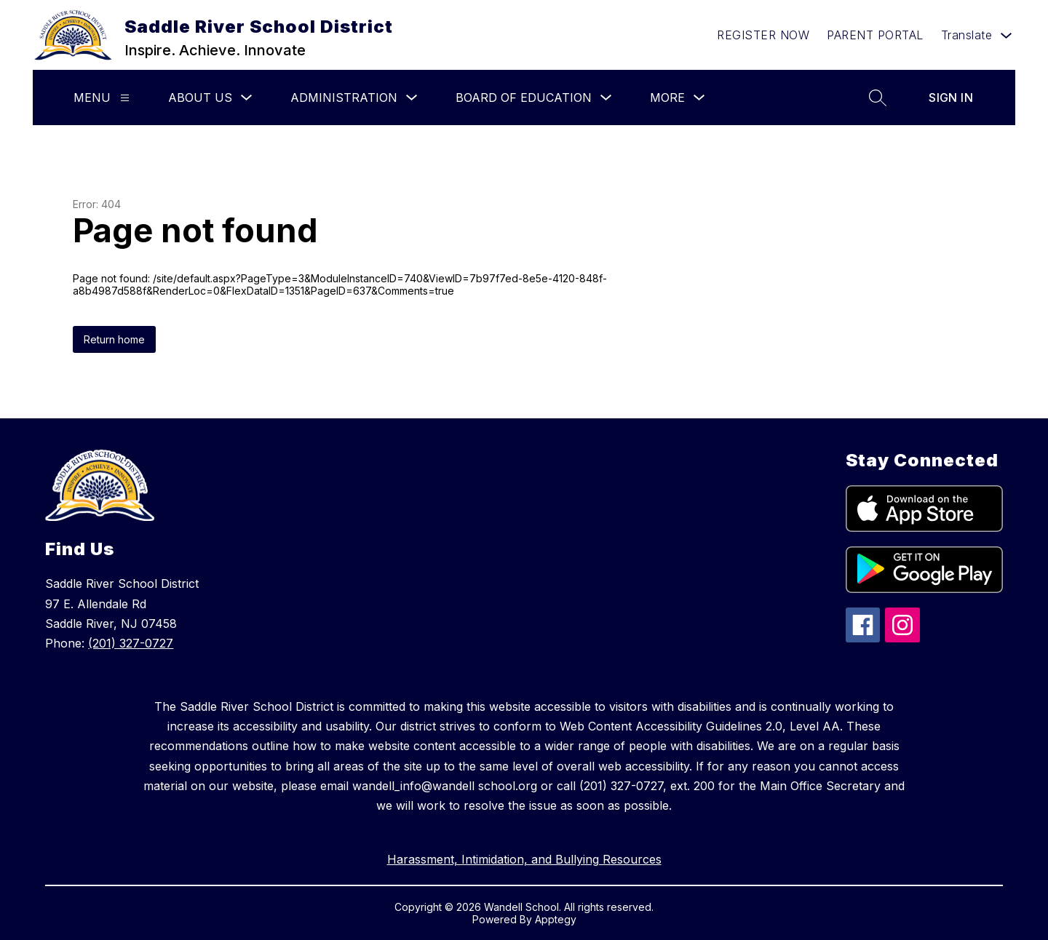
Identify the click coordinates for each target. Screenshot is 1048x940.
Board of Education (524, 97)
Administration (343, 97)
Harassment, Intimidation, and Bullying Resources (524, 859)
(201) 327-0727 (130, 643)
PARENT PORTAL (875, 35)
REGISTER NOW (763, 35)
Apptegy (555, 919)
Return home (114, 339)
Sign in (951, 97)
